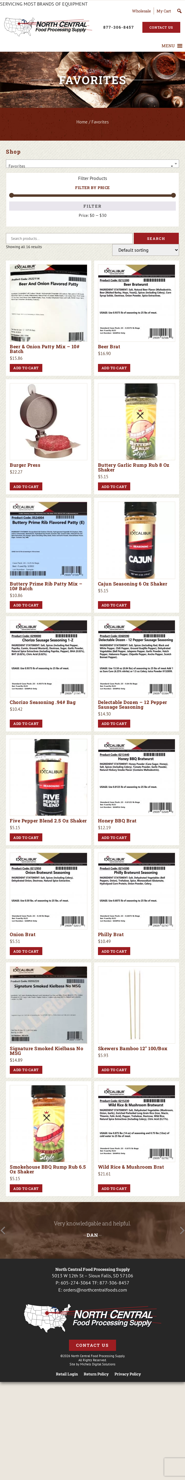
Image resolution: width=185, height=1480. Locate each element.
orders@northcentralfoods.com (95, 1290)
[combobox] (92, 164)
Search (156, 238)
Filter (92, 206)
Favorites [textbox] (91, 166)
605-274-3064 (76, 1283)
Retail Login (67, 1374)
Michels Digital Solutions (97, 1364)
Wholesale (141, 11)
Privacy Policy (128, 1374)
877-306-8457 (114, 1283)
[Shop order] (145, 250)
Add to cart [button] (26, 367)
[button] (168, 46)
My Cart (164, 11)
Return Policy (96, 1374)
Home (82, 122)
